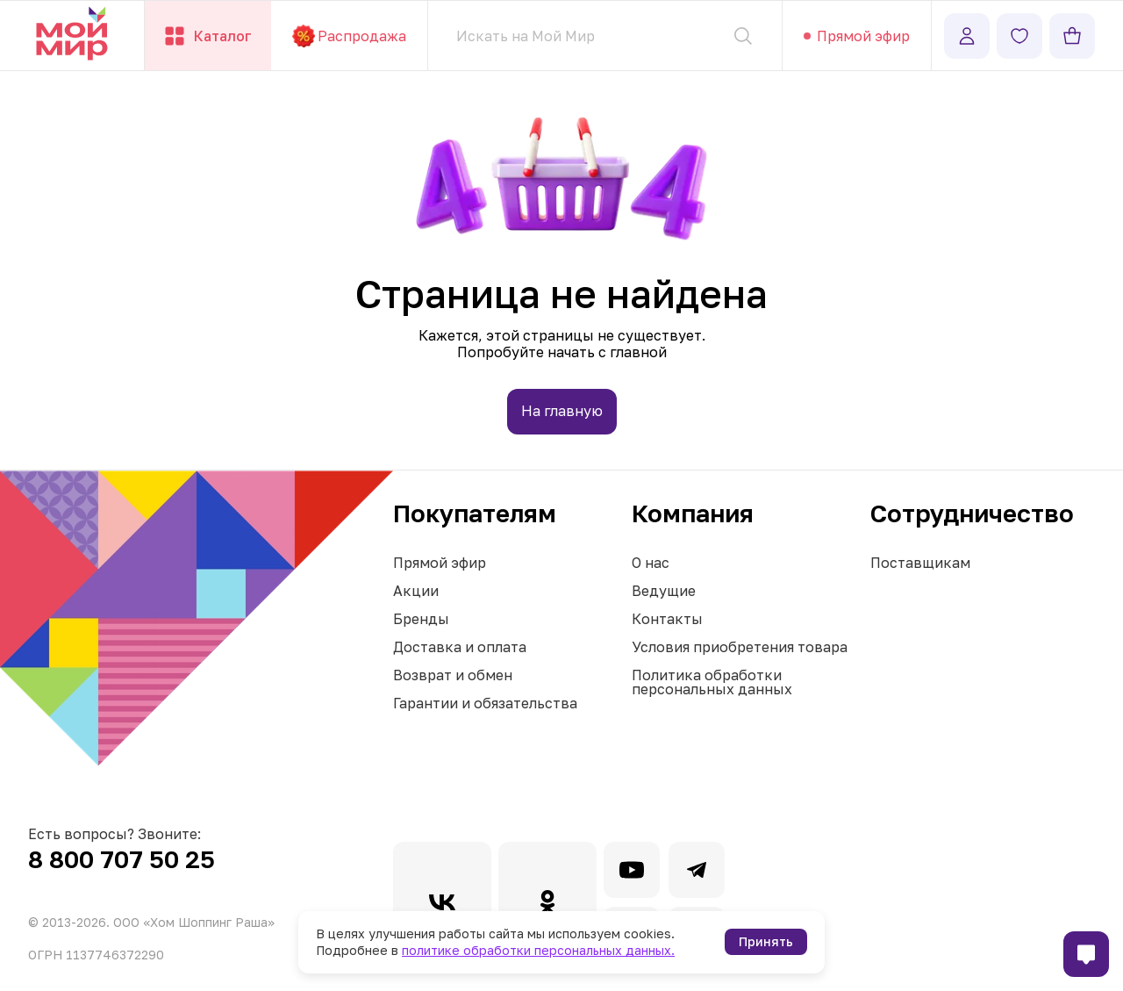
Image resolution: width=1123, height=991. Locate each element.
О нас (650, 562)
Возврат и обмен (452, 675)
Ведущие (664, 591)
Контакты (667, 619)
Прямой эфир (439, 562)
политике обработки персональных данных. (538, 950)
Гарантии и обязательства (485, 703)
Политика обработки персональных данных (712, 682)
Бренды (421, 619)
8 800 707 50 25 (121, 858)
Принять (766, 941)
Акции (416, 591)
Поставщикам (920, 562)
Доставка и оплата (459, 647)
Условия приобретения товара (740, 647)
